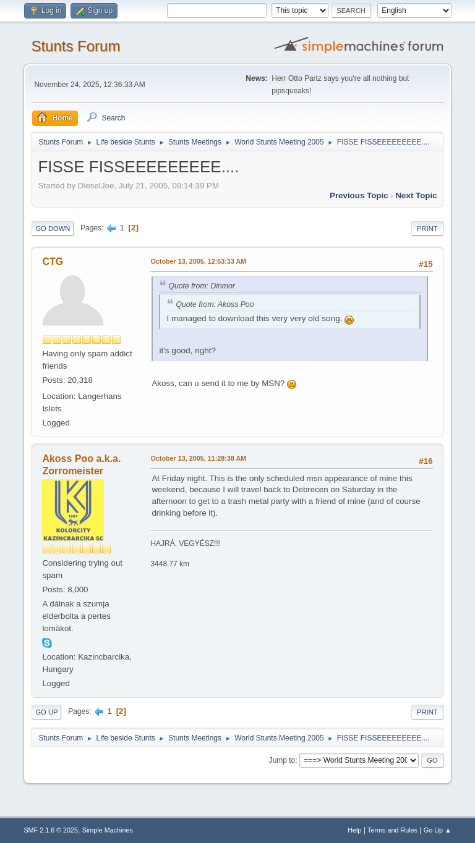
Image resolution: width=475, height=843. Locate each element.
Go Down (52, 228)
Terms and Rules (392, 830)
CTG (52, 261)
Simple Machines (107, 830)
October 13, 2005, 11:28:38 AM (198, 458)
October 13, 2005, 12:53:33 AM (198, 261)
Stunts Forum (75, 46)
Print (427, 228)
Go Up (46, 712)
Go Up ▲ (437, 830)
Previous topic (359, 195)
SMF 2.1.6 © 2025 (51, 830)
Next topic (416, 195)
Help (354, 830)
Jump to (282, 760)
